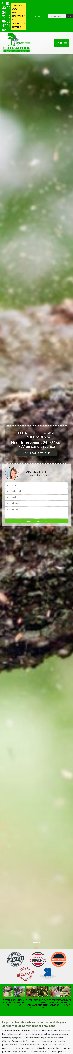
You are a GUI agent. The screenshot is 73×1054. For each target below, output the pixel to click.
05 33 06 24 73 (6, 10)
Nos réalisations (37, 453)
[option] (36, 527)
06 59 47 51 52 (6, 23)
